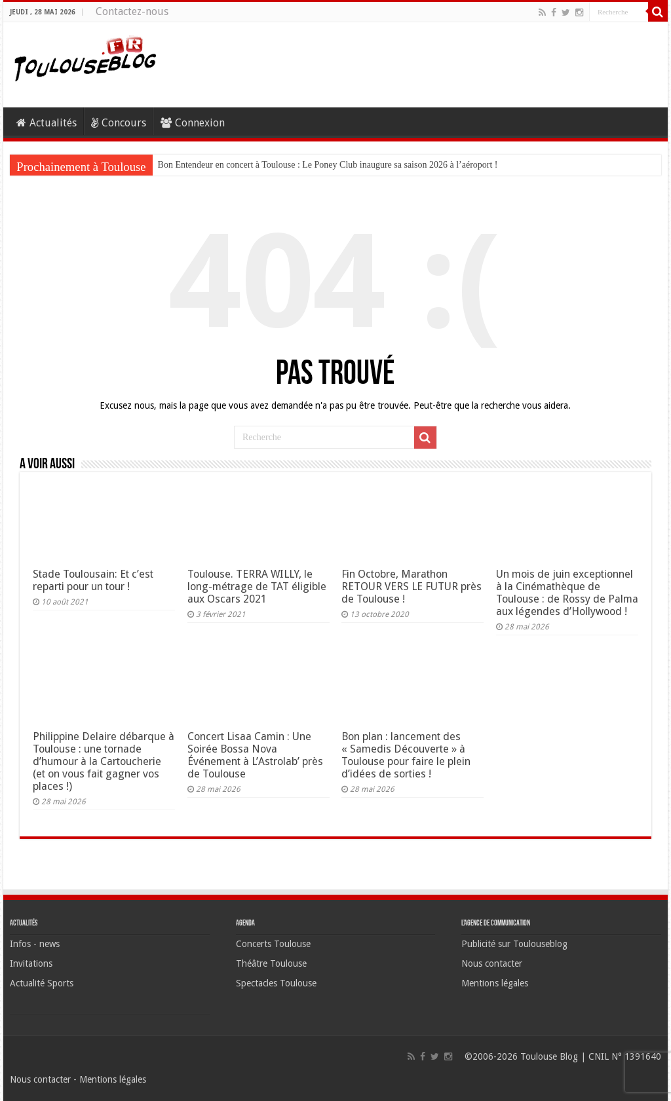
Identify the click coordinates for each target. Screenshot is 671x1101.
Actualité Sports (41, 983)
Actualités (46, 123)
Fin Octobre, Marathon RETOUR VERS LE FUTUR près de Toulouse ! (411, 586)
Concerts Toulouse (273, 944)
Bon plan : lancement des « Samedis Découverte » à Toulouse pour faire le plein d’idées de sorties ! (405, 755)
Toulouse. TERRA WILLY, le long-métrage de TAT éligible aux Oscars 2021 (256, 586)
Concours (118, 123)
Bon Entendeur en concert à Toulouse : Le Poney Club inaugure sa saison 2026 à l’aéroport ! (328, 165)
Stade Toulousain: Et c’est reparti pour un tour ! (93, 580)
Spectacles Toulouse (276, 983)
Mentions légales (494, 983)
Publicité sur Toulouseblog (514, 944)
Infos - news (35, 944)
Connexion (193, 123)
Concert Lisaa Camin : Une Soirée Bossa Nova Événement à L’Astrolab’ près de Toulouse (255, 755)
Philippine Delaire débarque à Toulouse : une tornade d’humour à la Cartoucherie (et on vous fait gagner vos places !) (103, 761)
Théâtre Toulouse (271, 963)
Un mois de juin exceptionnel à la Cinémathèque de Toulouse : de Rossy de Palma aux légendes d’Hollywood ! (567, 593)
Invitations (31, 963)
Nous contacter (491, 963)
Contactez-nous (132, 11)
